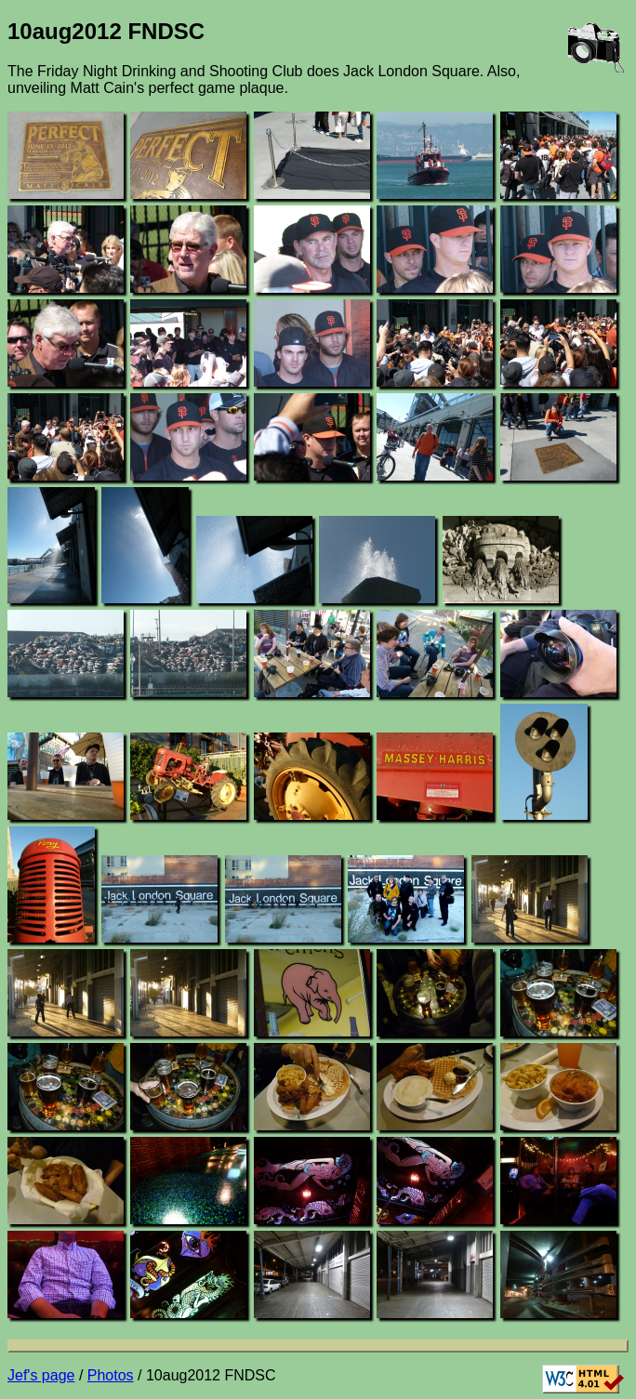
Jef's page (40, 1375)
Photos (110, 1375)
